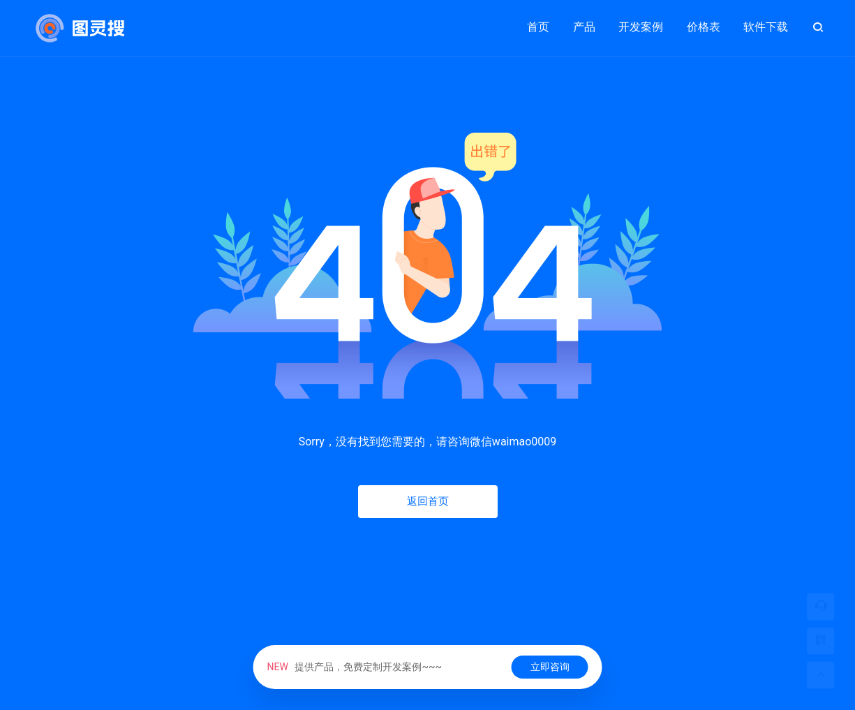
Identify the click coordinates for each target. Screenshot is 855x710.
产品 (584, 21)
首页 (538, 27)
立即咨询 (550, 666)
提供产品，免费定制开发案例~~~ (354, 666)
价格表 (703, 27)
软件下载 (765, 27)
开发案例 (640, 21)
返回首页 (428, 501)
